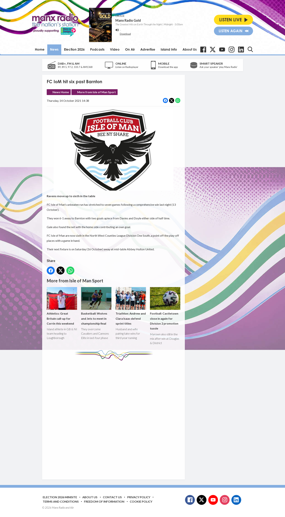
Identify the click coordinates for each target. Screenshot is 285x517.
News (54, 49)
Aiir (72, 507)
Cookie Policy (141, 501)
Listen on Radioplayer (126, 67)
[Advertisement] (115, 417)
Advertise (147, 49)
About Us (189, 49)
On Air (130, 49)
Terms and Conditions (61, 501)
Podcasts (97, 49)
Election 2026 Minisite (60, 497)
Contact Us (112, 497)
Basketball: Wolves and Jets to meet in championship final (96, 306)
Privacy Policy (138, 497)
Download (125, 33)
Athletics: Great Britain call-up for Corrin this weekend (62, 306)
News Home (61, 92)
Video (115, 49)
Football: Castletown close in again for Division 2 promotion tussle (165, 308)
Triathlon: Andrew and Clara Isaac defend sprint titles (130, 306)
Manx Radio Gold (128, 20)
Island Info (169, 49)
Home (40, 49)
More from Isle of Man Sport (96, 92)
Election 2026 (74, 49)
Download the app (168, 67)
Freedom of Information (104, 501)
